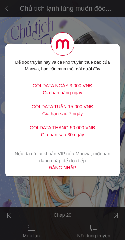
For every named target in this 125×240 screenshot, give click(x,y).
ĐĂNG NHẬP (62, 167)
